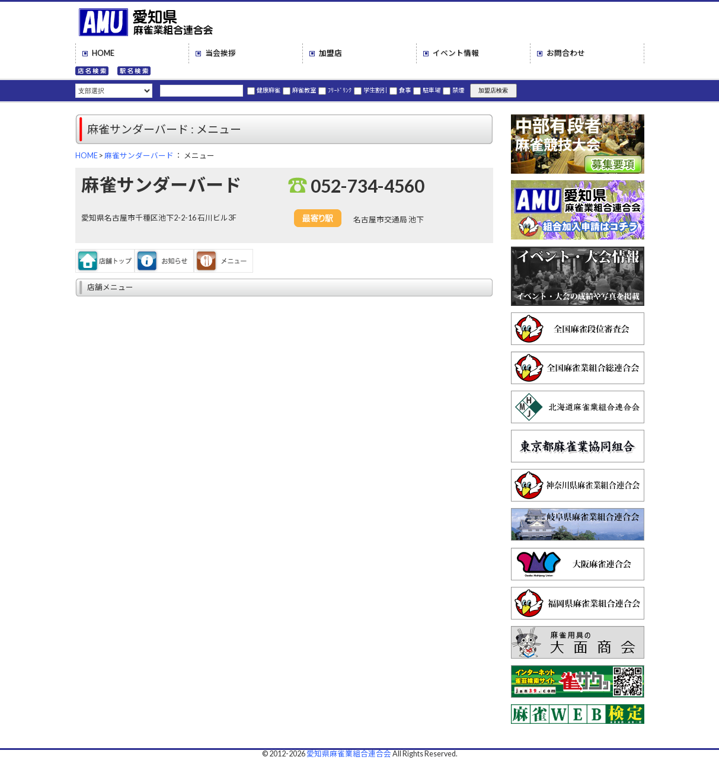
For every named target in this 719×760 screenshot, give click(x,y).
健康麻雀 (263, 90)
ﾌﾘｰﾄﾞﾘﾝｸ (334, 90)
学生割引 (370, 90)
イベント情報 (456, 53)
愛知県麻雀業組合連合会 (348, 753)
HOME (103, 53)
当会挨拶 (220, 53)
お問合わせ (566, 53)
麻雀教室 (299, 90)
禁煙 (453, 90)
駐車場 (426, 90)
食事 (400, 90)
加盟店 (330, 53)
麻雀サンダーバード (139, 155)
